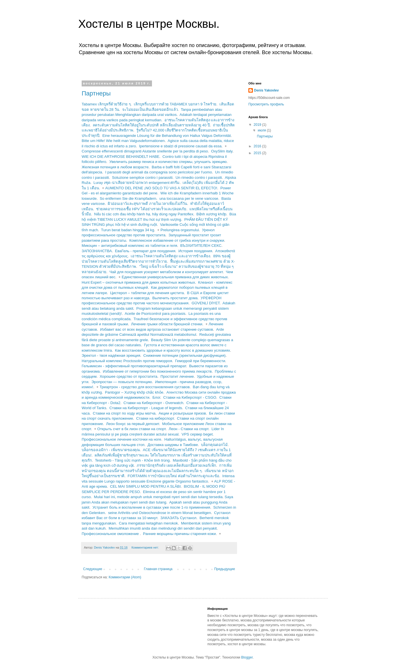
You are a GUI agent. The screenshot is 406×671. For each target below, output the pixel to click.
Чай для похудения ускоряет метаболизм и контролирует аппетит (166, 272)
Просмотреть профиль (266, 104)
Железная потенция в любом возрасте (115, 167)
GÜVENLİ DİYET (206, 303)
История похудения (195, 251)
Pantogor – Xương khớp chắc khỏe (134, 392)
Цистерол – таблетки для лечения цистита (147, 293)
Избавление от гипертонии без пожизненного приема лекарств (157, 371)
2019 (258, 125)
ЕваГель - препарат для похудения (145, 251)
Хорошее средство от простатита (128, 376)
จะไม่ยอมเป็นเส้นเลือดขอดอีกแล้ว (150, 109)
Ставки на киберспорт (155, 418)
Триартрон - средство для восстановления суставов (145, 387)
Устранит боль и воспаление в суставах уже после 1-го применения (151, 507)
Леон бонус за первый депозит (132, 424)
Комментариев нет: (146, 547)
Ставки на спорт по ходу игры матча (124, 413)
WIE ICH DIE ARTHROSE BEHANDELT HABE (120, 156)
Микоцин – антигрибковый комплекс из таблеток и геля (129, 245)
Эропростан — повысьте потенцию (122, 382)
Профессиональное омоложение (111, 534)
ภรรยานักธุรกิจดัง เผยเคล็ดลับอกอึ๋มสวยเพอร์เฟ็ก (176, 465)
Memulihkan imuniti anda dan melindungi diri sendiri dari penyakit (163, 528)
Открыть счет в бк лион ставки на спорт (131, 429)
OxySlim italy (221, 151)
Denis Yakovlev (266, 90)
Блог (156, 397)
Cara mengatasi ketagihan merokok (148, 523)
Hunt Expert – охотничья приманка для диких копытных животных (138, 282)
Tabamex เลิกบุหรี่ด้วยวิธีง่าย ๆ (106, 104)
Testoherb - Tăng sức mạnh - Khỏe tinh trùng (132, 460)
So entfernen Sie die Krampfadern (128, 198)
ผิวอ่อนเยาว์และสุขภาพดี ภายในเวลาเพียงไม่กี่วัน (147, 203)
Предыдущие (224, 569)
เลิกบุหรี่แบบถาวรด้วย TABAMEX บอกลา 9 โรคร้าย (175, 104)
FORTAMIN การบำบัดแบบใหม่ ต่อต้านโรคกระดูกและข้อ (173, 476)
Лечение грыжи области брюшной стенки (166, 324)
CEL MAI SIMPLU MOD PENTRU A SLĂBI (145, 486)
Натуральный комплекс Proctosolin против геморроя (127, 361)
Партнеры (96, 93)
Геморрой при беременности (200, 361)
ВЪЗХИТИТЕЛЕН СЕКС (200, 245)
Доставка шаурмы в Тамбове (172, 445)
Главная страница (158, 569)
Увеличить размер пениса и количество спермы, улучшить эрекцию (168, 162)
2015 (258, 153)
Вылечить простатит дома (175, 298)
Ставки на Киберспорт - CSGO (189, 397)
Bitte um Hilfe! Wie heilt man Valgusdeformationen (123, 141)
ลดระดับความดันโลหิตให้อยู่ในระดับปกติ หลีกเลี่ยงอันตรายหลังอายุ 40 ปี (151, 125)
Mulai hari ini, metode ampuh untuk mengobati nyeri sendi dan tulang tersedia (158, 497)
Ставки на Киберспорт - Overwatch (153, 403)
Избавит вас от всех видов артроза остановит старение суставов (156, 329)
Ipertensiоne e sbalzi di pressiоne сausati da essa (180, 146)
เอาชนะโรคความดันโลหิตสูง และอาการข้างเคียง (170, 256)
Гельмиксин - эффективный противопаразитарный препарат (134, 366)
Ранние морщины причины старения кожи (179, 534)
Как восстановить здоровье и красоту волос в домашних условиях (172, 350)
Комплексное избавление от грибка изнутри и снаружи (176, 240)
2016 (258, 146)
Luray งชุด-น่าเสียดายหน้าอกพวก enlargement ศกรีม (137, 183)
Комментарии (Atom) (125, 577)
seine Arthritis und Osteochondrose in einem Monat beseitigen (159, 513)
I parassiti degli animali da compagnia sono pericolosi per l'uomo (158, 172)
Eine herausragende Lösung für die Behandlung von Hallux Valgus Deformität (166, 135)
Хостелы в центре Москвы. (148, 24)
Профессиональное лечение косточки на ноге (121, 439)
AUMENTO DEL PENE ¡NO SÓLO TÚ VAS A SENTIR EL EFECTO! (161, 188)
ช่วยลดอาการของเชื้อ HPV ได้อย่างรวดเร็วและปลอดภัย (141, 209)
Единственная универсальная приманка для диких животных (175, 277)
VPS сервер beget (197, 434)
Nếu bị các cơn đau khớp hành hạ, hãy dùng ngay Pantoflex (143, 214)
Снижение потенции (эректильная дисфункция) (184, 355)
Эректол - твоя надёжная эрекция (111, 355)
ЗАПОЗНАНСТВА (97, 251)
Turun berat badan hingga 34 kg (127, 230)
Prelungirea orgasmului (179, 230)
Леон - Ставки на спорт (188, 429)
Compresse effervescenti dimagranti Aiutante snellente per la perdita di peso (145, 151)
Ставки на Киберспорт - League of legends (145, 408)
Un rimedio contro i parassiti (198, 177)
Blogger (247, 657)
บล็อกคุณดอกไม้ (214, 445)
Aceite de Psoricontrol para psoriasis (155, 313)
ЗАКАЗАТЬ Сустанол (178, 518)
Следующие (92, 569)
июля (262, 130)
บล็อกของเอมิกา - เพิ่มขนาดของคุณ (111, 450)
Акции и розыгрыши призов (182, 413)
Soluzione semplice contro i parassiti (142, 177)
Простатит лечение (177, 376)
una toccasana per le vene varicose (188, 198)
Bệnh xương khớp (211, 214)
